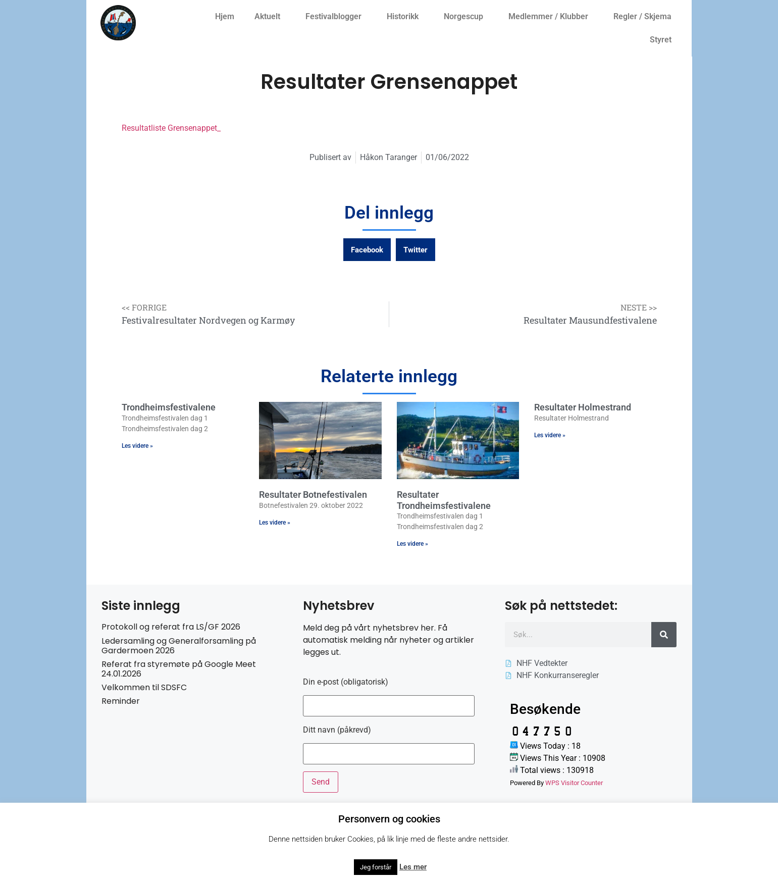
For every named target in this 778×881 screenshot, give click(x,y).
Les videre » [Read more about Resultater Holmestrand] (549, 435)
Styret (663, 40)
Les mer (413, 866)
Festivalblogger (336, 17)
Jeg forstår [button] (375, 867)
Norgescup (466, 17)
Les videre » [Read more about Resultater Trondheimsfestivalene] (412, 543)
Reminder (120, 701)
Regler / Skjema (645, 17)
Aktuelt (269, 17)
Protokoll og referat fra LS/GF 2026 (170, 627)
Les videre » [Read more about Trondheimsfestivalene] (137, 445)
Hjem (224, 16)
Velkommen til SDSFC (144, 687)
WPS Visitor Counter (574, 783)
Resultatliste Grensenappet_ (171, 128)
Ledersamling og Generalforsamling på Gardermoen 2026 (178, 645)
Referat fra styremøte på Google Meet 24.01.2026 (178, 669)
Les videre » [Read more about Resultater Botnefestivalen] (274, 522)
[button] (367, 249)
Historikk (405, 17)
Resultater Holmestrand (582, 407)
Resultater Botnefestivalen (313, 494)
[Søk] (664, 634)
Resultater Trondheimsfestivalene (444, 500)
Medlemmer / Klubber (550, 17)
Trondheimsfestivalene (169, 407)
